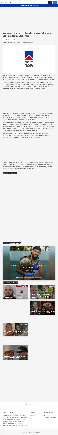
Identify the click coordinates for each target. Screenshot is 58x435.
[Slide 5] (28, 277)
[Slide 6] (30, 277)
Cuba (14, 39)
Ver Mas (29, 274)
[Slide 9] (38, 277)
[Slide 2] (19, 277)
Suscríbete (33, 415)
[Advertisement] (29, 19)
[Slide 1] (17, 277)
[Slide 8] (36, 277)
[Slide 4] (25, 277)
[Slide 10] (41, 277)
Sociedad (7, 39)
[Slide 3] (22, 277)
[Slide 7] (33, 277)
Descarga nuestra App (36, 419)
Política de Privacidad (35, 422)
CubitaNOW (7, 2)
